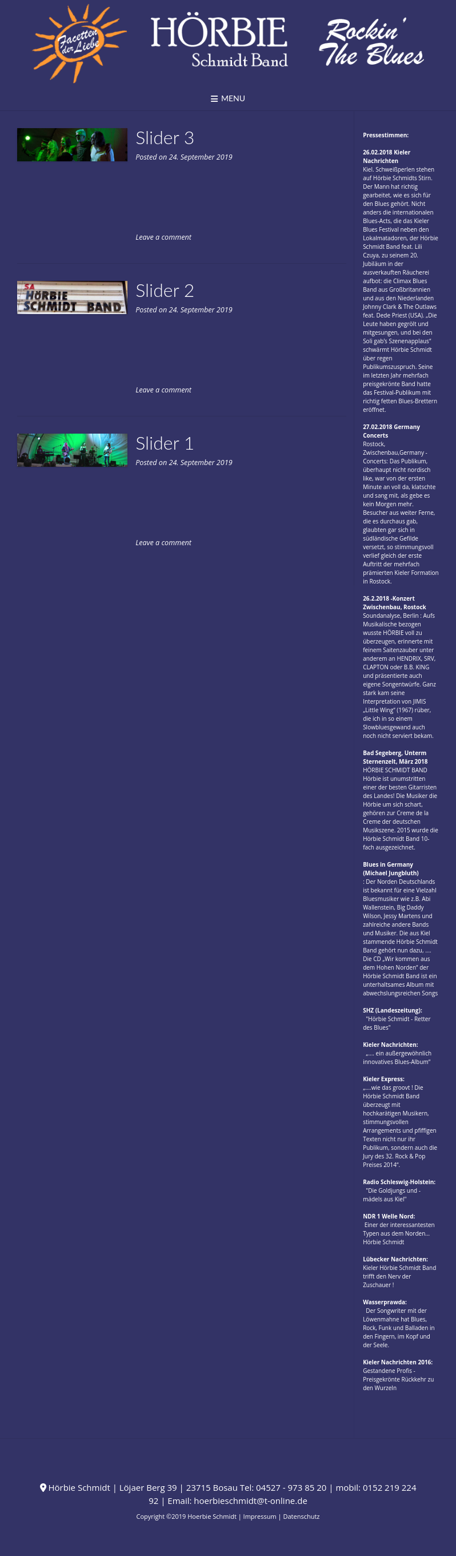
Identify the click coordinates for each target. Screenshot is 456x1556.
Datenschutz (301, 1516)
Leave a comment (163, 237)
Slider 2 (164, 290)
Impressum (260, 1516)
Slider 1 (164, 442)
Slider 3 (164, 137)
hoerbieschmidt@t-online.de (250, 1500)
